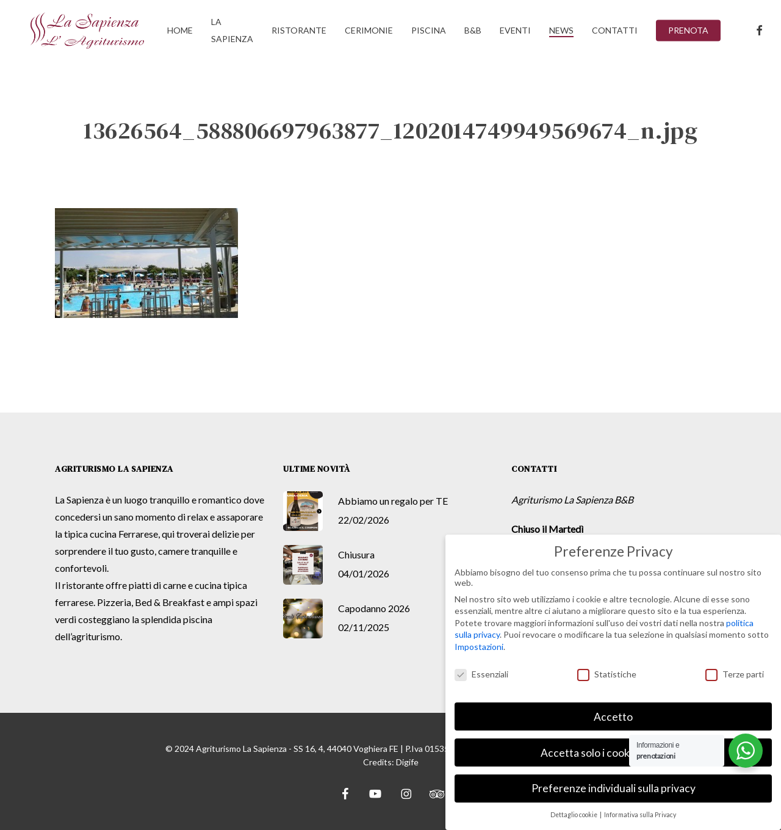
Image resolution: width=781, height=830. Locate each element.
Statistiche (606, 672)
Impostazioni (479, 645)
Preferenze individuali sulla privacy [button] (613, 787)
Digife (407, 762)
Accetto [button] (613, 715)
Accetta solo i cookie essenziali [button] (613, 751)
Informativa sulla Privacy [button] (640, 813)
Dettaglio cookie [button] (574, 813)
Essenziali (481, 672)
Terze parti (734, 672)
